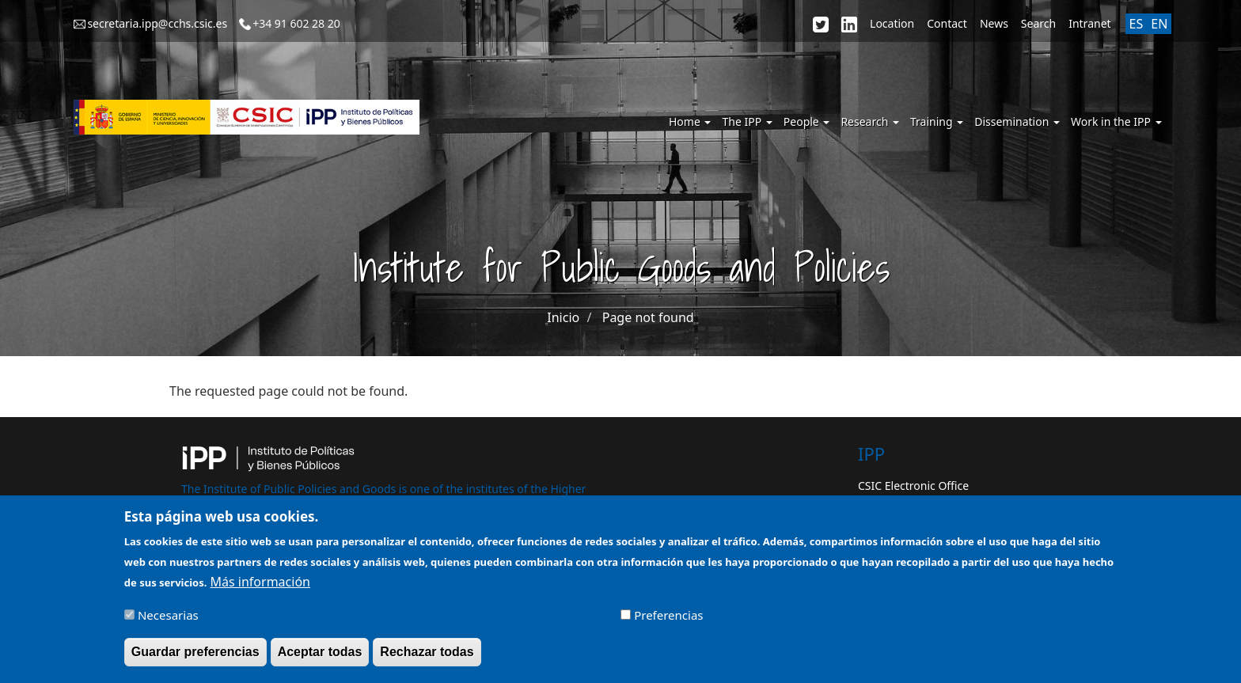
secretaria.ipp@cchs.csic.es (157, 23)
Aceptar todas (320, 658)
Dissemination (1017, 121)
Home (690, 121)
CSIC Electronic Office (913, 485)
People (807, 121)
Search (1038, 23)
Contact (947, 23)
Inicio (563, 317)
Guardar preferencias (195, 658)
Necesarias (168, 621)
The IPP (747, 121)
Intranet (1089, 23)
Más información (260, 587)
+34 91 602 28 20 (296, 23)
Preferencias (668, 621)
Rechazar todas (426, 658)
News (994, 23)
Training (936, 121)
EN (1159, 23)
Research (870, 121)
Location (892, 23)
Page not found (648, 317)
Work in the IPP (1116, 121)
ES (1136, 23)
